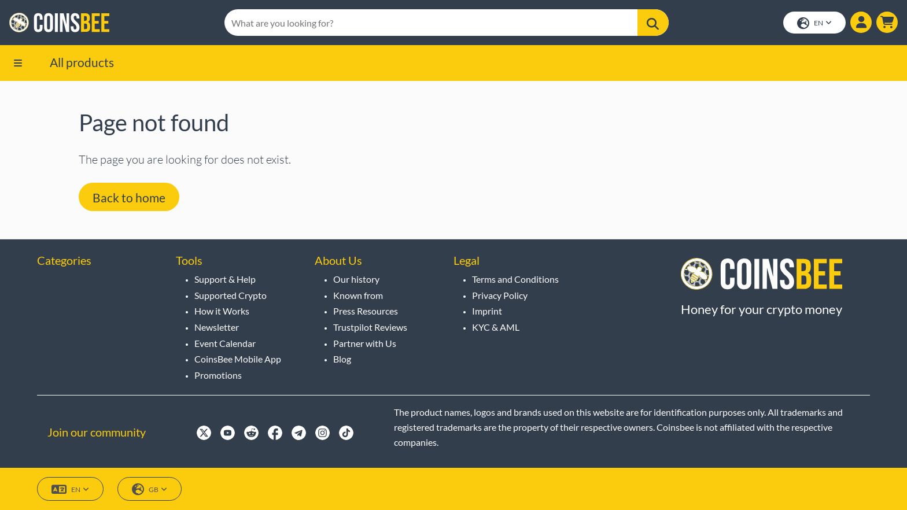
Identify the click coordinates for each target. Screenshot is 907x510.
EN (814, 23)
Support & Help (225, 279)
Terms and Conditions (515, 279)
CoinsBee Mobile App (237, 358)
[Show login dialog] (861, 22)
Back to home (129, 197)
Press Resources (365, 310)
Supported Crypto (230, 295)
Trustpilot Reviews (370, 326)
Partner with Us (364, 343)
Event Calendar (225, 343)
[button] (887, 22)
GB (149, 489)
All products (82, 62)
